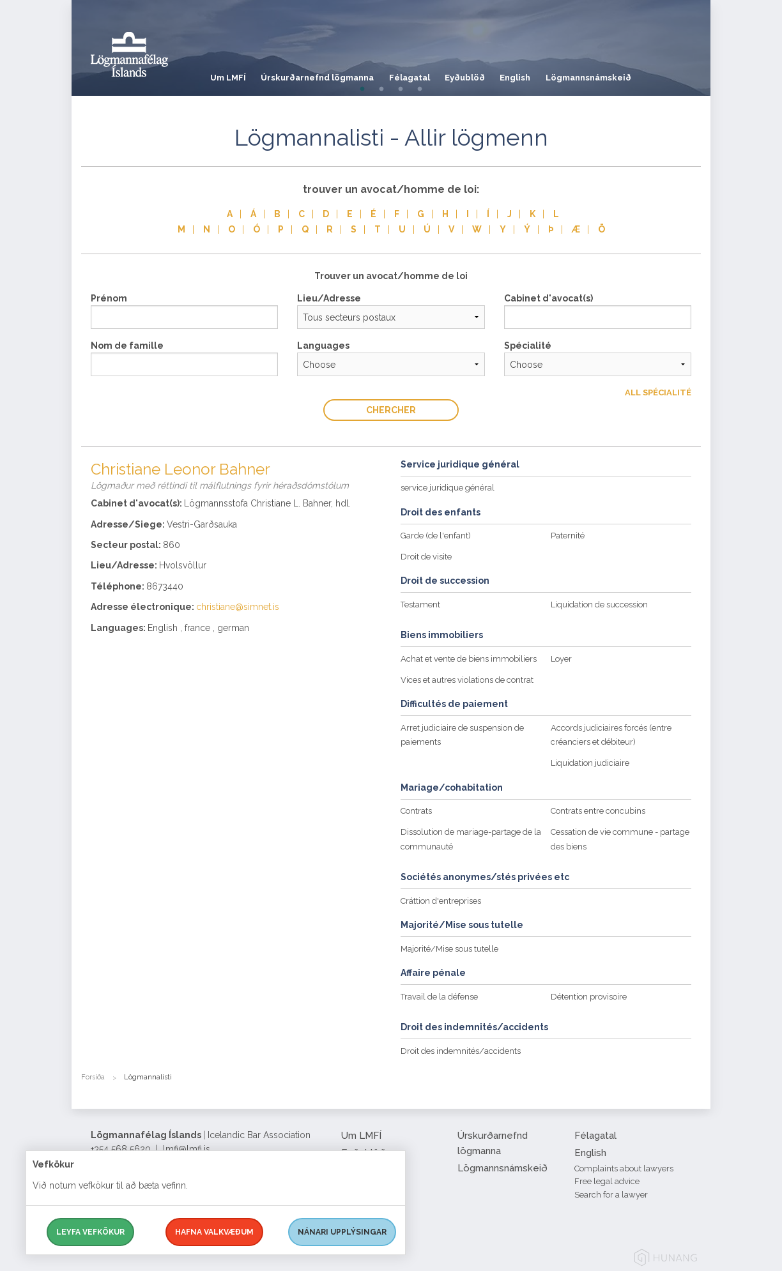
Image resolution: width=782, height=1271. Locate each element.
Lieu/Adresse (329, 298)
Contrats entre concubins (598, 811)
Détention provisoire (589, 996)
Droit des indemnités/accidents (461, 1051)
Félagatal (421, 73)
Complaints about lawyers (623, 1168)
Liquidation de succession (599, 604)
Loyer (561, 659)
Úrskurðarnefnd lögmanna (323, 73)
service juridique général (447, 487)
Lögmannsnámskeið (620, 73)
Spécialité (527, 345)
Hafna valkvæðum (214, 1232)
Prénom (109, 298)
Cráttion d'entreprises (441, 901)
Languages (323, 345)
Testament (420, 604)
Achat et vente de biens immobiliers (469, 659)
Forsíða (93, 1077)
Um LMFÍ (228, 73)
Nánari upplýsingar (342, 1232)
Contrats (416, 811)
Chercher (391, 410)
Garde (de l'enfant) (436, 535)
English (540, 73)
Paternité (568, 535)
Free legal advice (607, 1181)
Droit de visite (426, 556)
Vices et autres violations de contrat (467, 680)
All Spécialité (658, 392)
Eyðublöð (484, 73)
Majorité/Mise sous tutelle (449, 949)
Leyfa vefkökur (90, 1232)
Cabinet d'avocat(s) (548, 298)
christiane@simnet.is (237, 607)
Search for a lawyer (611, 1194)
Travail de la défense (439, 996)
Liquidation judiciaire (590, 763)
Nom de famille (127, 345)
